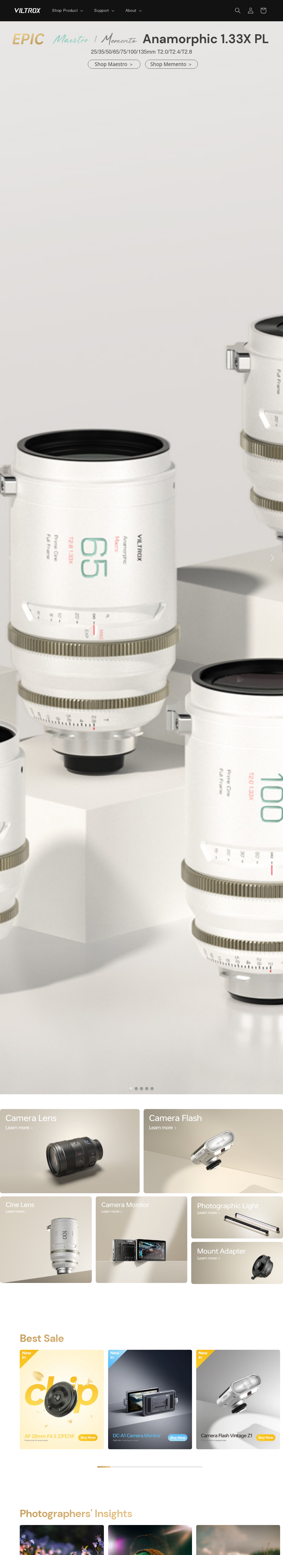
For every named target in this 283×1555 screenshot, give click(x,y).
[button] (67, 10)
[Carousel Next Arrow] (272, 557)
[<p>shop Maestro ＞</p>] (114, 64)
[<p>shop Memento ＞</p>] (171, 64)
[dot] (131, 1088)
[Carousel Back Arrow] (10, 557)
